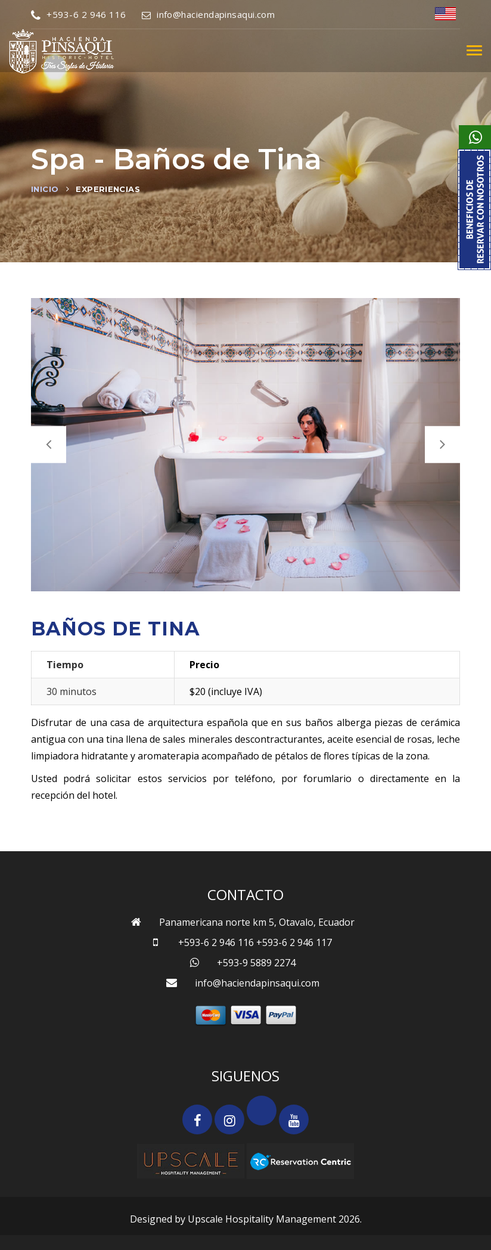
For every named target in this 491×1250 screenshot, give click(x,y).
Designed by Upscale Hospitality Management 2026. (246, 1219)
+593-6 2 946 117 (294, 942)
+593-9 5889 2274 (256, 962)
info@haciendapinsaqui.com (208, 14)
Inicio (44, 189)
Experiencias (108, 189)
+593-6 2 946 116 (78, 14)
